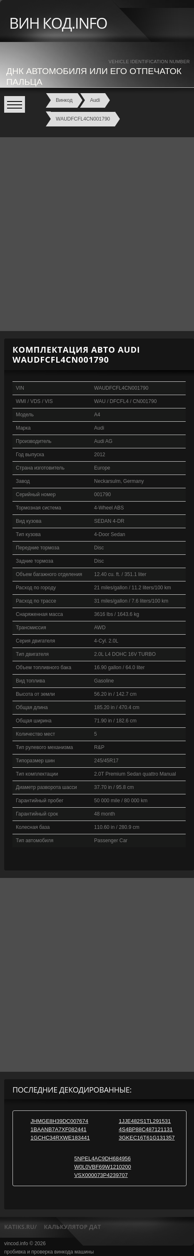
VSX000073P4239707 (101, 1175)
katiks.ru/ (20, 1227)
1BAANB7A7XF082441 (58, 1129)
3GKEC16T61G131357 (146, 1138)
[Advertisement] (97, 234)
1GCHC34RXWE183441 (60, 1138)
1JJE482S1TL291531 (145, 1121)
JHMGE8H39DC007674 (59, 1121)
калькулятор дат (72, 1227)
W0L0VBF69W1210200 (102, 1167)
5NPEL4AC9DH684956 (102, 1158)
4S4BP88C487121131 (145, 1129)
